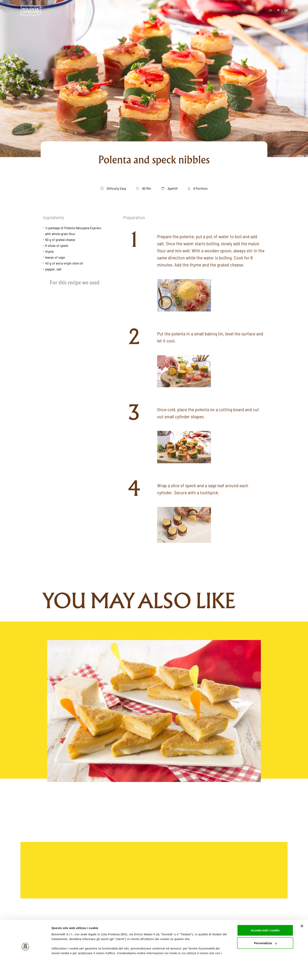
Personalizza (265, 914)
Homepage (112, 10)
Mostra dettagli (62, 948)
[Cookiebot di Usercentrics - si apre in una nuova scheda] (25, 948)
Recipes (174, 10)
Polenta (193, 10)
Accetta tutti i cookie (265, 901)
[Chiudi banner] (302, 896)
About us (132, 10)
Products (154, 10)
